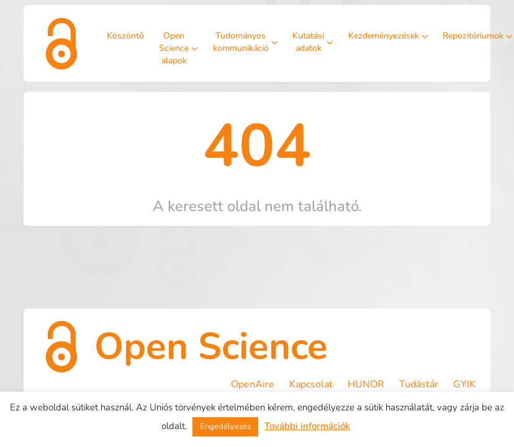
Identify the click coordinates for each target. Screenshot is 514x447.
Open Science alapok (178, 48)
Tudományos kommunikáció (245, 42)
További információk (307, 426)
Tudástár (418, 384)
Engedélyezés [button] (225, 426)
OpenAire (252, 384)
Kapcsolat (311, 384)
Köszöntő (125, 36)
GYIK (464, 384)
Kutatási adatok (312, 42)
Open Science (211, 346)
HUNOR (366, 384)
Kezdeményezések (388, 36)
